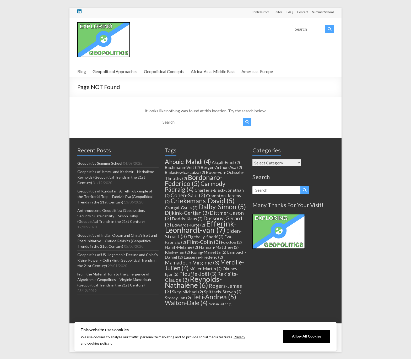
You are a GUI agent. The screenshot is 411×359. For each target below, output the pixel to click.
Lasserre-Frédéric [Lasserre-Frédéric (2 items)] (203, 257)
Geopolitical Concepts (164, 71)
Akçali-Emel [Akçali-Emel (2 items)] (226, 162)
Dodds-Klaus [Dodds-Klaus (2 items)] (187, 218)
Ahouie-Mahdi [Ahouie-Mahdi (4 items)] (188, 161)
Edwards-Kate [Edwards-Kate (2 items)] (188, 224)
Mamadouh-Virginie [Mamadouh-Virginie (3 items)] (192, 262)
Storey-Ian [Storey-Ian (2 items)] (178, 297)
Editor (278, 12)
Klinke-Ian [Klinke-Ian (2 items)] (177, 252)
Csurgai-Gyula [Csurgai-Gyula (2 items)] (181, 207)
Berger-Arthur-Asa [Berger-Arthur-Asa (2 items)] (221, 167)
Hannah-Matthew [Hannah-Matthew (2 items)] (219, 247)
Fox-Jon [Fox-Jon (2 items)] (231, 242)
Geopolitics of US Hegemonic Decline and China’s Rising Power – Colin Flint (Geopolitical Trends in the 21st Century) (117, 260)
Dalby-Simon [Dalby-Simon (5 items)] (222, 207)
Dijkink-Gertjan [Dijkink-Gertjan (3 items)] (187, 212)
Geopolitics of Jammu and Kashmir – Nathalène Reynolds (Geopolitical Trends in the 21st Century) (115, 177)
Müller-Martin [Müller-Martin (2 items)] (206, 268)
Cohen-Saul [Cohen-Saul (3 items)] (188, 195)
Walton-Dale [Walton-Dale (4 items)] (186, 302)
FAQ (289, 12)
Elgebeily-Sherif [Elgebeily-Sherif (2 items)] (206, 236)
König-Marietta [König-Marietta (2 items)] (208, 252)
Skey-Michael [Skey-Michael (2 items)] (187, 291)
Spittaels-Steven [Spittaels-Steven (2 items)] (223, 291)
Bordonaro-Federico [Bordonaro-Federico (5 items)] (193, 180)
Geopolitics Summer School (99, 163)
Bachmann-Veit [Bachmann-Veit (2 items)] (182, 167)
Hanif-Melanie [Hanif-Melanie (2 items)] (181, 247)
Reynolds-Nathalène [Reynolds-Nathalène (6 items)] (193, 282)
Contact (302, 12)
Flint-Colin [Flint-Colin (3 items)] (203, 242)
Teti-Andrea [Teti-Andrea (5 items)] (214, 297)
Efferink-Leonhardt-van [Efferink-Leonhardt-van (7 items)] (200, 226)
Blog (81, 71)
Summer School (323, 12)
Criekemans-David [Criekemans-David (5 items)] (203, 201)
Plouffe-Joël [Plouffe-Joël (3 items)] (198, 273)
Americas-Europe (257, 71)
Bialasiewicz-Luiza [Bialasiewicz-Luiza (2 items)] (185, 172)
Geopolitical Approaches (115, 71)
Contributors (260, 12)
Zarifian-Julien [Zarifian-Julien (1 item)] (220, 304)
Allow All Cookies (306, 336)
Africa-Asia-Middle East (213, 71)
